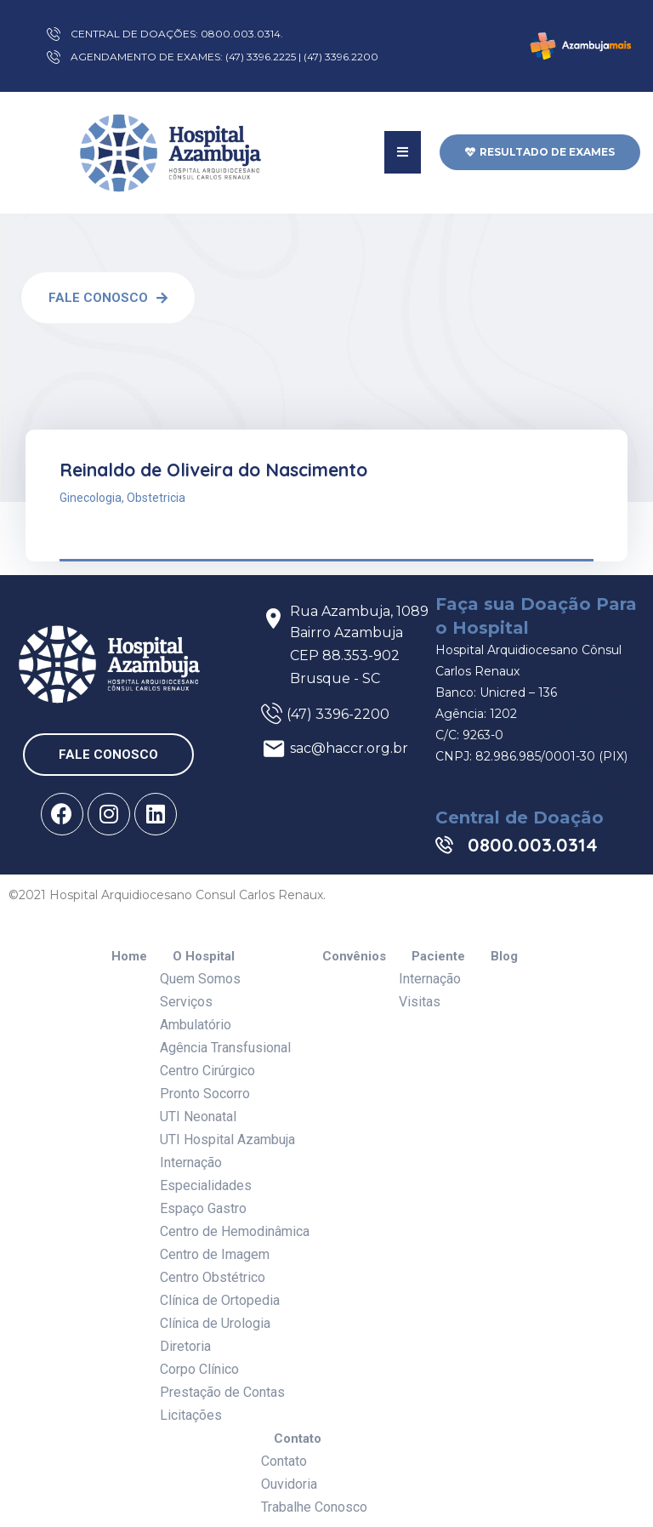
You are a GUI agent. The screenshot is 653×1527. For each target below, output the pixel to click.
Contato (297, 1439)
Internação (191, 1162)
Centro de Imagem (215, 1254)
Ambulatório (195, 1025)
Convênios (354, 956)
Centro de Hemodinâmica (234, 1231)
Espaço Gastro (203, 1208)
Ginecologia (91, 497)
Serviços (186, 1002)
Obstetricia (156, 497)
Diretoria (185, 1346)
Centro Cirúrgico (207, 1071)
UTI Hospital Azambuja (227, 1139)
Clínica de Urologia (215, 1323)
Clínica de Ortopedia (220, 1300)
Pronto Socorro (205, 1093)
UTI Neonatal (198, 1116)
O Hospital (204, 956)
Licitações (191, 1415)
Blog (504, 956)
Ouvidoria (289, 1484)
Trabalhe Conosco (314, 1507)
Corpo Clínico (199, 1369)
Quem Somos (200, 979)
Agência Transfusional (225, 1048)
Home (129, 956)
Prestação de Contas (222, 1392)
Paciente (438, 956)
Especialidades (206, 1185)
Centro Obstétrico (212, 1277)
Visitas (419, 1002)
